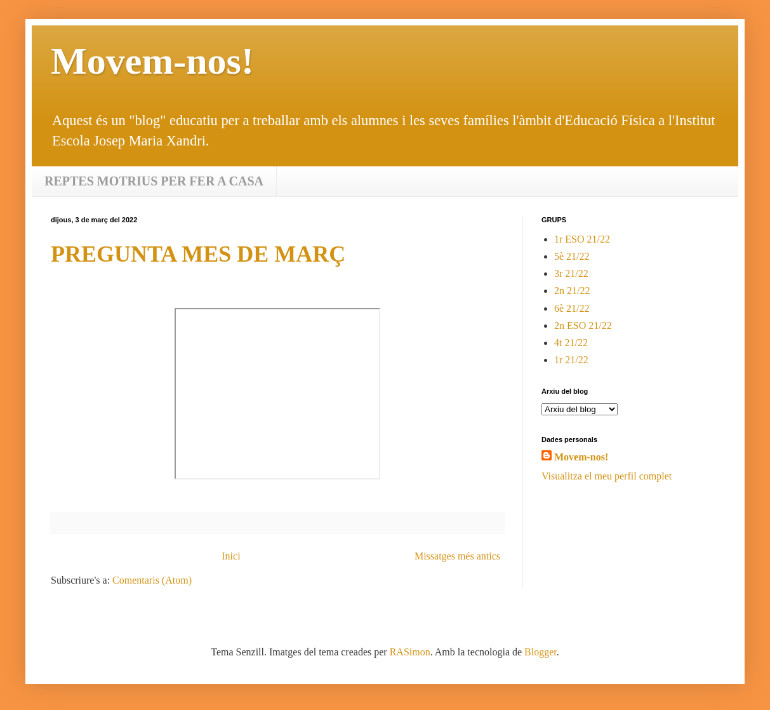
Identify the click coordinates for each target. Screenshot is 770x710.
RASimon (410, 651)
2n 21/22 (572, 290)
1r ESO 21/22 (582, 239)
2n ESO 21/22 (583, 325)
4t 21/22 (571, 342)
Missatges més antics (457, 556)
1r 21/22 (571, 359)
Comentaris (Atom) (152, 580)
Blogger (540, 651)
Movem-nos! (581, 457)
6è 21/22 (572, 308)
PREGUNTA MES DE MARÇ (198, 254)
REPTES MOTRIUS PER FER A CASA (153, 181)
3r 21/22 (571, 273)
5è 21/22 (572, 256)
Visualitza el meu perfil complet (606, 476)
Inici (231, 556)
